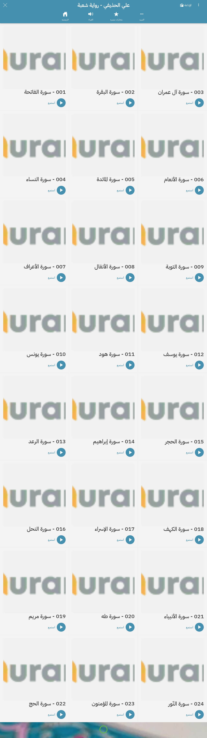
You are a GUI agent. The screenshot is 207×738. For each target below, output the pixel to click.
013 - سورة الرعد (47, 441)
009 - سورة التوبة (185, 267)
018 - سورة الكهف (183, 529)
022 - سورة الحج (47, 703)
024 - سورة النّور (186, 704)
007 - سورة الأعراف (45, 266)
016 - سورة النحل (46, 529)
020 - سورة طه (118, 616)
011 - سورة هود (117, 354)
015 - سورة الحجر (184, 441)
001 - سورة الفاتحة (45, 92)
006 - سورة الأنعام (184, 179)
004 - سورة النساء (46, 179)
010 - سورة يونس (46, 354)
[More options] (198, 5)
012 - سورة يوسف (183, 354)
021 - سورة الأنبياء (184, 616)
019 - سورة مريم (47, 616)
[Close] (5, 5)
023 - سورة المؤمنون (113, 703)
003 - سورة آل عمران (181, 92)
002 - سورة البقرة (116, 92)
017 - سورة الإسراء (115, 529)
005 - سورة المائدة (116, 179)
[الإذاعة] (187, 5)
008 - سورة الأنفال (114, 266)
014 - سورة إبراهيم (114, 441)
